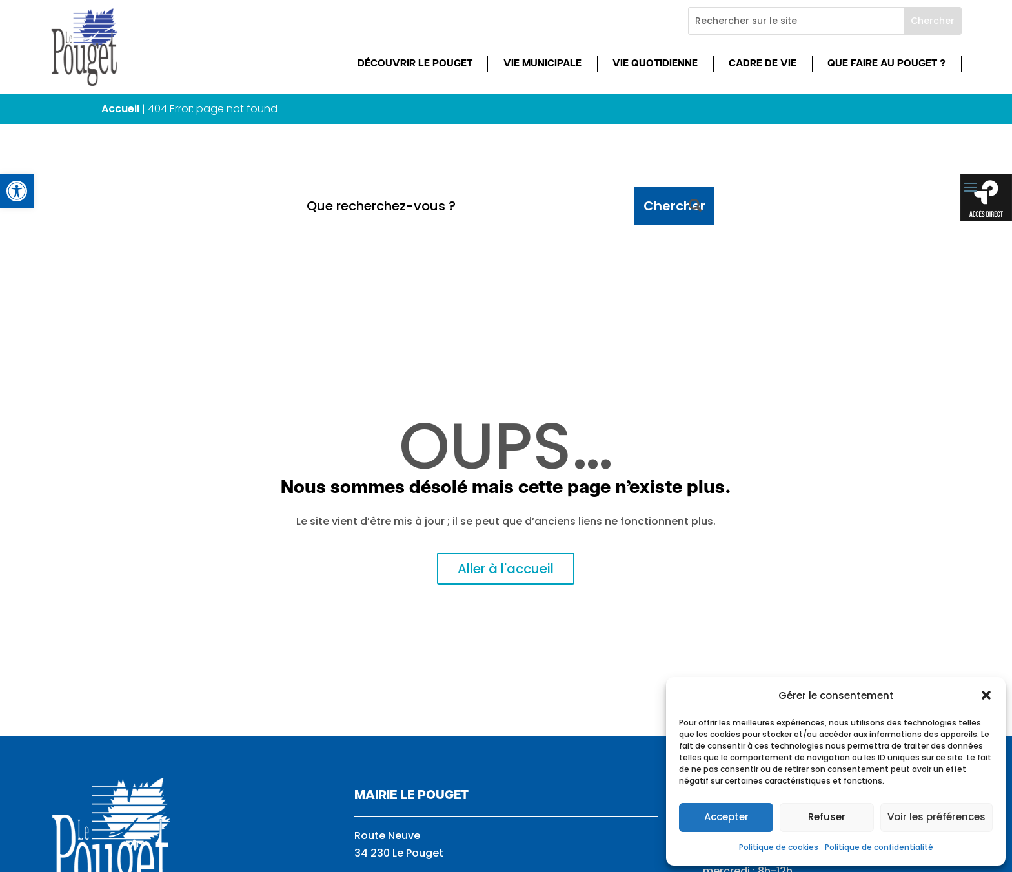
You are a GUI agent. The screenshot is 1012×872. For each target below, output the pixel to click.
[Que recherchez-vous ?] (466, 206)
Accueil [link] (120, 108)
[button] (986, 695)
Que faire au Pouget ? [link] (886, 64)
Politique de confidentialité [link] (879, 847)
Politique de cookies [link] (778, 847)
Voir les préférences (936, 817)
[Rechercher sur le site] (796, 21)
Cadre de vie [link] (762, 64)
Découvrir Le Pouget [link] (415, 64)
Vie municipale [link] (542, 64)
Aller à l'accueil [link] (506, 569)
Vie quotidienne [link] (655, 64)
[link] (17, 191)
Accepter (726, 817)
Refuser (826, 817)
